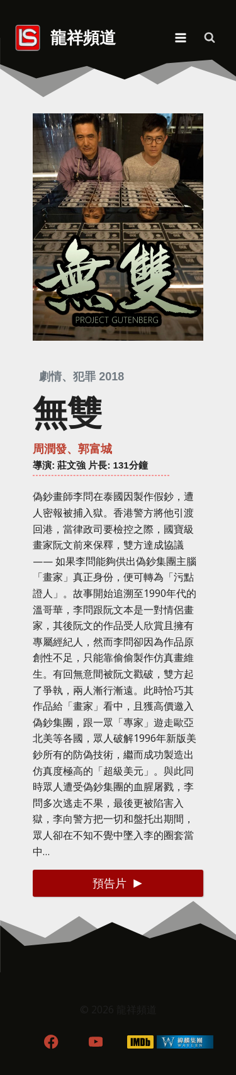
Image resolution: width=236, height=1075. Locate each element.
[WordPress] (185, 1042)
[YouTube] (96, 1042)
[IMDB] (140, 1042)
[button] (118, 883)
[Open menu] (180, 37)
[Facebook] (51, 1042)
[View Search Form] (209, 37)
